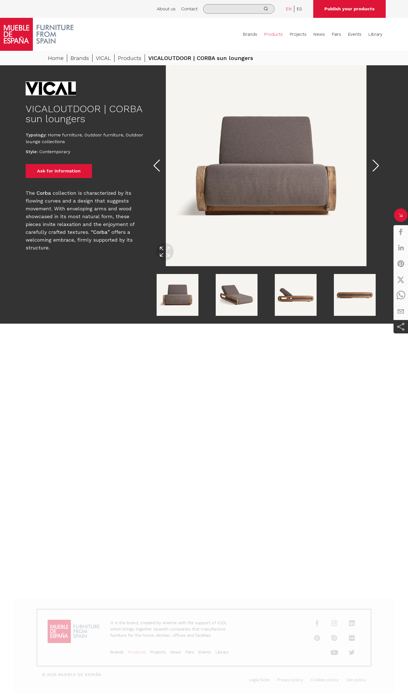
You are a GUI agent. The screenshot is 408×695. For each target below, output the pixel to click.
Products (273, 34)
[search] (239, 9)
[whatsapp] (400, 295)
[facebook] (400, 232)
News (319, 34)
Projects (298, 34)
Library (375, 34)
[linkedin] (400, 247)
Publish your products (349, 8)
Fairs (336, 34)
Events (354, 34)
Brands (250, 34)
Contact (189, 8)
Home (56, 58)
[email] (400, 311)
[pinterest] (400, 263)
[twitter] (400, 279)
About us (166, 8)
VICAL (103, 58)
